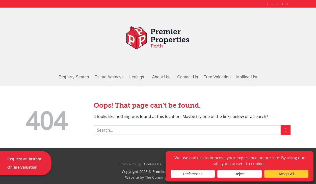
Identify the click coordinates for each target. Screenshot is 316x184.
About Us (162, 77)
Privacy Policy (130, 164)
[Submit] (286, 130)
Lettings (137, 77)
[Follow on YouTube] (287, 4)
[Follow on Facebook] (268, 4)
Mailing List (246, 77)
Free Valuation (217, 77)
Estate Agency (109, 77)
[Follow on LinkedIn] (283, 4)
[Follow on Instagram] (273, 4)
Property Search (74, 77)
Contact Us (187, 77)
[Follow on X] (278, 4)
